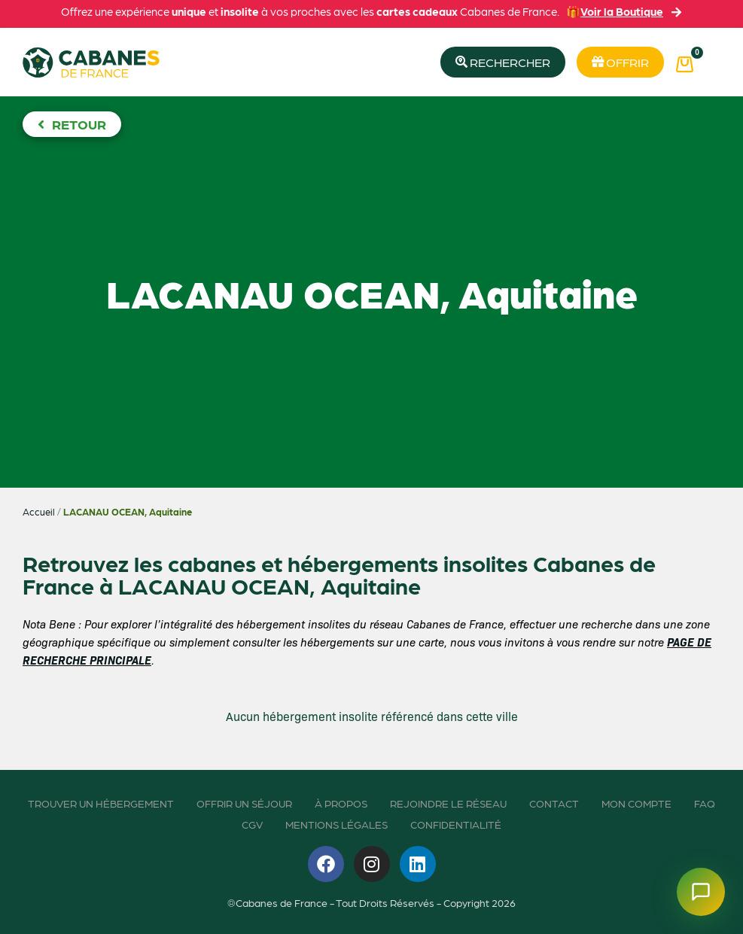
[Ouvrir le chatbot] (701, 892)
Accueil (39, 511)
